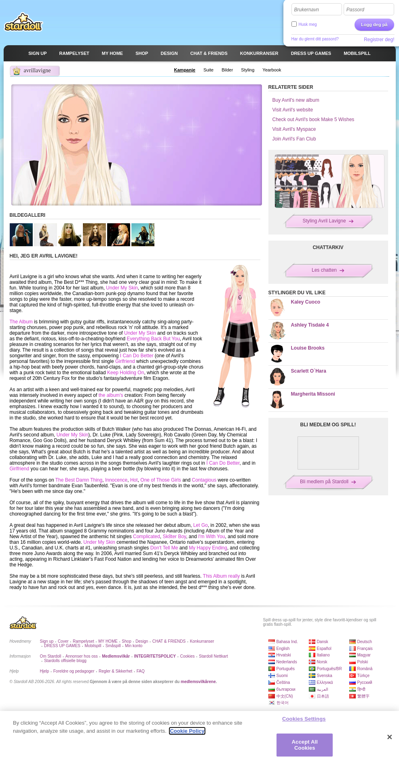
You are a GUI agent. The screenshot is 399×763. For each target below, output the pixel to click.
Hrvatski (284, 655)
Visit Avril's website (292, 110)
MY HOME (108, 641)
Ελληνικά (325, 682)
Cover (63, 641)
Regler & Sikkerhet (115, 671)
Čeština (283, 682)
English (283, 648)
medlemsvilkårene (198, 681)
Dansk (322, 641)
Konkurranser (202, 641)
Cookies (187, 656)
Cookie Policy (187, 732)
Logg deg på (374, 24)
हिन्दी (361, 689)
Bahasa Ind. (287, 641)
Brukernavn (306, 10)
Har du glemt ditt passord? (315, 39)
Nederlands (287, 662)
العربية (322, 689)
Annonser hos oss (81, 656)
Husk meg (308, 24)
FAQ (141, 671)
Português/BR (329, 669)
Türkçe (363, 675)
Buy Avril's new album (295, 100)
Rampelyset (83, 641)
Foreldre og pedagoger (74, 671)
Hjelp (44, 671)
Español (324, 648)
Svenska (324, 675)
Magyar (364, 655)
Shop (126, 641)
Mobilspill (92, 646)
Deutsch (364, 641)
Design (141, 641)
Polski (362, 662)
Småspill (113, 646)
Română (365, 669)
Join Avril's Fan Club (294, 139)
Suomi (282, 675)
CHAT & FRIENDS (169, 641)
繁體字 (363, 696)
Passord (355, 10)
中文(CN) (285, 696)
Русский (364, 682)
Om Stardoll (50, 656)
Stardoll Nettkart (213, 656)
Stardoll (23, 21)
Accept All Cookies (305, 746)
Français (365, 648)
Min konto (133, 646)
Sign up (47, 641)
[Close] (389, 738)
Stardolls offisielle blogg (65, 660)
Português (286, 669)
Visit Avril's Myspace (294, 129)
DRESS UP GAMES (62, 646)
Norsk (322, 662)
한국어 (283, 702)
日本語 (323, 696)
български (286, 689)
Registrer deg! (379, 39)
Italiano (323, 655)
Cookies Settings (304, 720)
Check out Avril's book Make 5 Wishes (313, 119)
